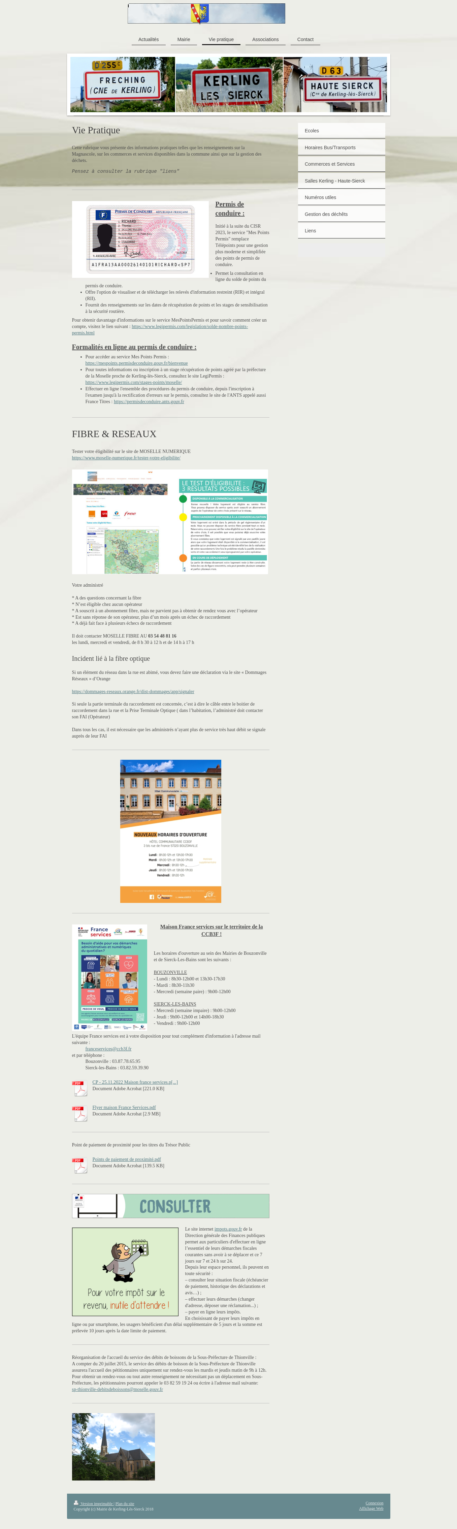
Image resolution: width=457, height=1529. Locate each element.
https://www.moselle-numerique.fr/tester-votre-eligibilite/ (126, 457)
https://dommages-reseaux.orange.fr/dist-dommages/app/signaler (133, 691)
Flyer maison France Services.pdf (124, 1107)
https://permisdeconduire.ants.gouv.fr (149, 401)
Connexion (375, 1503)
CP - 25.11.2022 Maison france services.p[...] (135, 1082)
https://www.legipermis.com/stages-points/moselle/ (134, 382)
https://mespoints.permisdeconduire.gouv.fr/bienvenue (137, 363)
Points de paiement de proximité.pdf (127, 1159)
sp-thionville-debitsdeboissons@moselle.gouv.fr (117, 1389)
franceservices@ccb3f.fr (109, 1048)
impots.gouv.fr (228, 1229)
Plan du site (125, 1503)
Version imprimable (94, 1503)
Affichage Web (371, 1508)
